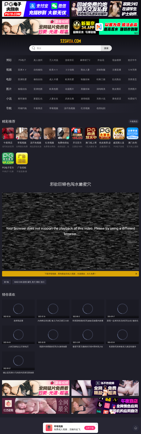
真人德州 (38, 60)
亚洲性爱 (22, 79)
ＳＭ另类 (132, 69)
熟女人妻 (85, 69)
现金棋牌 (116, 60)
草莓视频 (53, 108)
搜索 (106, 48)
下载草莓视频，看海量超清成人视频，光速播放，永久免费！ (91, 273)
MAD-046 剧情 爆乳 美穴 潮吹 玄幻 (29, 282)
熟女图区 (116, 88)
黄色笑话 (116, 98)
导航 (9, 108)
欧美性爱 (69, 79)
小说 (9, 98)
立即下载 (90, 428)
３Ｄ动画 (69, 69)
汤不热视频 (69, 108)
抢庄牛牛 (132, 60)
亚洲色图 (38, 88)
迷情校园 (85, 98)
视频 (9, 69)
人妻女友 (53, 98)
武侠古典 (69, 98)
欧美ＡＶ (53, 69)
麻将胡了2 (85, 60)
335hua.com (70, 41)
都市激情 (22, 98)
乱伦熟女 (116, 79)
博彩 (9, 60)
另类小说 (101, 98)
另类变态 (132, 79)
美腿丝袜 (85, 88)
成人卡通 (53, 79)
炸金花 (101, 60)
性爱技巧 (132, 98)
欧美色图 (53, 88)
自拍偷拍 (38, 69)
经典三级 (101, 79)
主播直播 (116, 69)
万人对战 (53, 60)
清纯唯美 (101, 88)
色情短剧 (101, 108)
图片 (9, 89)
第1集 (6, 282)
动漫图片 (69, 88)
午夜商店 (38, 108)
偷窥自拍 (22, 88)
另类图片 (132, 88)
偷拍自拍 (38, 79)
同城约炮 (22, 108)
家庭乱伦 (38, 98)
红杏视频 (85, 108)
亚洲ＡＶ (22, 69)
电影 (9, 79)
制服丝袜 (85, 79)
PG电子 (22, 60)
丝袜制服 (101, 69)
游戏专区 (69, 60)
